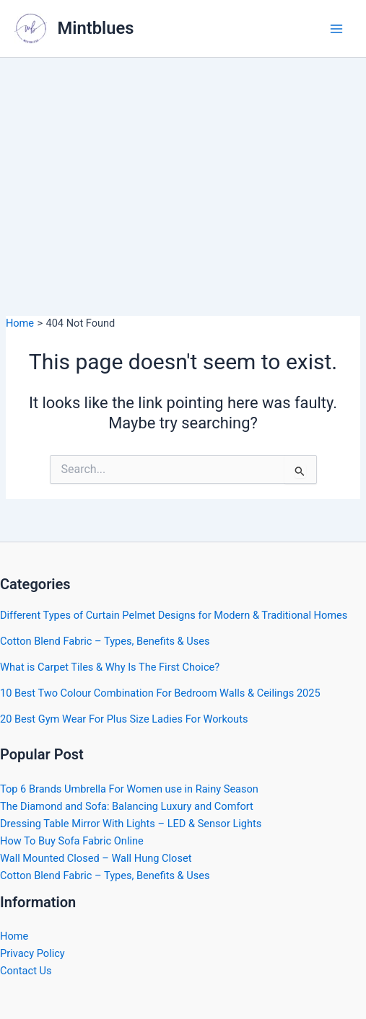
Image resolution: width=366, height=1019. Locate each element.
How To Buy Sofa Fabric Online (72, 840)
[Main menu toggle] (336, 29)
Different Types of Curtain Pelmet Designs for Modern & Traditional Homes (173, 615)
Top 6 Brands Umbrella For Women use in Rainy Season (129, 788)
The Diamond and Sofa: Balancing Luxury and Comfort (126, 806)
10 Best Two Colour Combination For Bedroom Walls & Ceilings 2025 (160, 693)
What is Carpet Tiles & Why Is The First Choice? (109, 667)
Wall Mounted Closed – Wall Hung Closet (95, 858)
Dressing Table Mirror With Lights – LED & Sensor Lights (130, 823)
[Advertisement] (183, 166)
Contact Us (26, 970)
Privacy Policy (32, 953)
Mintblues (96, 28)
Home (14, 936)
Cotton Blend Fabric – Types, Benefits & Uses (105, 641)
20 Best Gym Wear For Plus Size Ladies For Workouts (124, 719)
